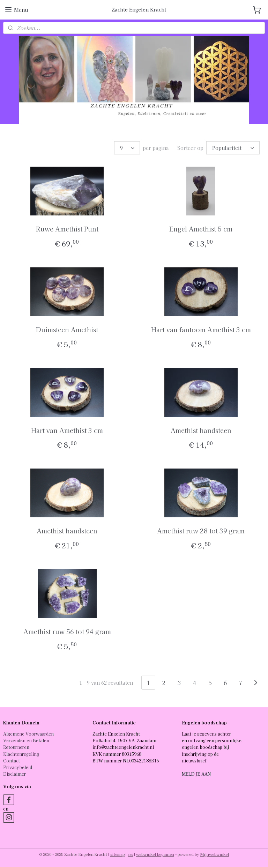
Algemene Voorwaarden (28, 734)
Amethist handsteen (201, 430)
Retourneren (16, 747)
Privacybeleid (17, 767)
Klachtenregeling (21, 754)
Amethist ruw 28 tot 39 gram (201, 530)
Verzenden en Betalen (26, 740)
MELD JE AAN (196, 774)
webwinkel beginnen (155, 854)
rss (130, 854)
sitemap (117, 854)
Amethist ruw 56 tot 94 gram (67, 631)
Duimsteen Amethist (67, 329)
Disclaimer (14, 774)
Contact (11, 760)
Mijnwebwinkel (214, 854)
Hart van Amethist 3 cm (67, 430)
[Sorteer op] (233, 148)
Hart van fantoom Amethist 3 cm (201, 329)
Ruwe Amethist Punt (67, 228)
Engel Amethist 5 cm (200, 228)
